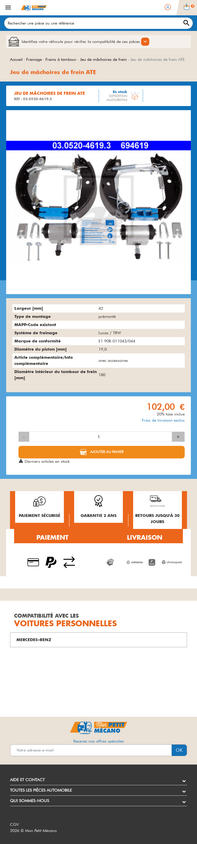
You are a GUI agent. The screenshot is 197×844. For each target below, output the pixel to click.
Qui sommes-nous (29, 800)
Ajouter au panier (106, 452)
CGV (14, 824)
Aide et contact (27, 779)
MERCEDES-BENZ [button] (33, 639)
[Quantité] (100, 437)
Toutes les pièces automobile (41, 790)
